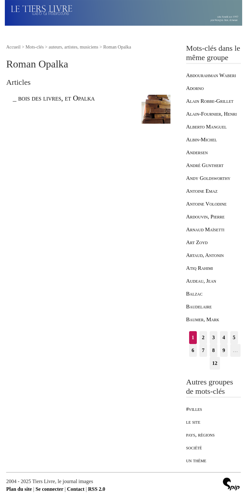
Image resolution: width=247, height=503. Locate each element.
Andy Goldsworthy (208, 178)
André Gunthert (205, 165)
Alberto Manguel (206, 127)
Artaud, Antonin (205, 255)
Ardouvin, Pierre (205, 217)
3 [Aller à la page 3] (213, 337)
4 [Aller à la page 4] (224, 337)
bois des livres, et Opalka (56, 98)
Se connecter (49, 489)
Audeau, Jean (201, 281)
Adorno (195, 88)
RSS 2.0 (96, 489)
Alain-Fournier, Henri (211, 114)
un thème (196, 460)
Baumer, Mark (202, 319)
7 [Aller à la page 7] (203, 350)
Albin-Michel (201, 140)
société (194, 448)
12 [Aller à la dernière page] (214, 363)
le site (193, 422)
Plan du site (19, 489)
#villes (194, 409)
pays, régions (200, 435)
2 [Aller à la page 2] (203, 337)
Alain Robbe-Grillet (209, 101)
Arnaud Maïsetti (205, 229)
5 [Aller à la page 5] (234, 337)
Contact (75, 489)
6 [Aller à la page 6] (193, 350)
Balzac (194, 294)
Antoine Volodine (206, 204)
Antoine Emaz (202, 191)
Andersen (197, 152)
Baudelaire (199, 307)
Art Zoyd (197, 242)
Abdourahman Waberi (211, 75)
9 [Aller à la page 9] (224, 350)
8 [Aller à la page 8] (213, 350)
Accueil (13, 46)
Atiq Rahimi (199, 268)
